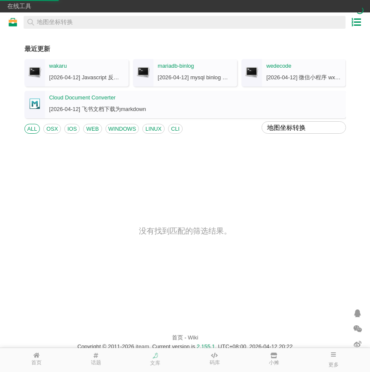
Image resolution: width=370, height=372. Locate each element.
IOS (72, 129)
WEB (92, 129)
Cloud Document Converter (82, 97)
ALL (32, 129)
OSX (52, 129)
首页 (177, 337)
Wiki (193, 337)
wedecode (278, 66)
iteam (142, 346)
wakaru (58, 66)
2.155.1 (206, 346)
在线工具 (19, 6)
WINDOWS (122, 129)
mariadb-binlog (176, 66)
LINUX (153, 129)
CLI (175, 129)
